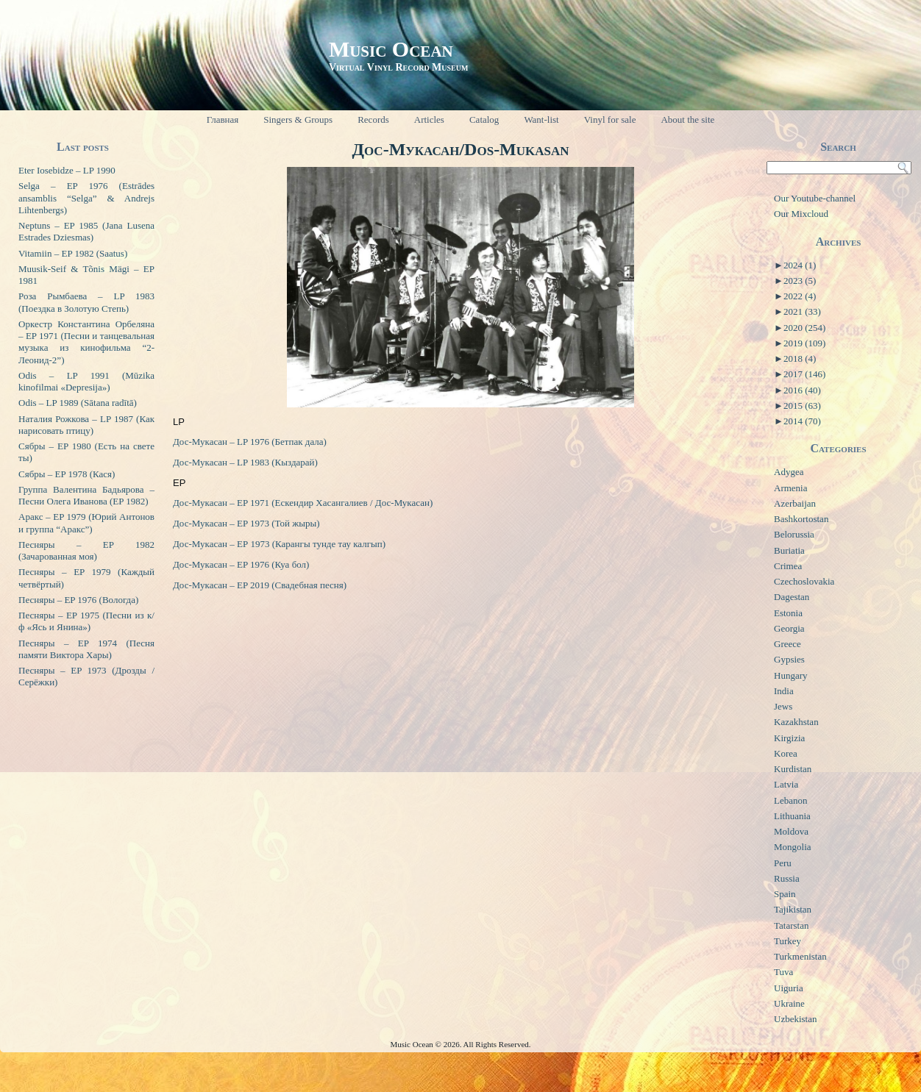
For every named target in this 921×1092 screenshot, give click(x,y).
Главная (223, 119)
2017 (804, 373)
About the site (687, 119)
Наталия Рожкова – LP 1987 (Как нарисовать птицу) (86, 424)
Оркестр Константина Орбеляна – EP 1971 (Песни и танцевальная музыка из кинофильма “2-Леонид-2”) (86, 341)
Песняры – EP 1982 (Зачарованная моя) (86, 550)
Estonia (788, 612)
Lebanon (790, 800)
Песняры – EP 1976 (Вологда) (78, 599)
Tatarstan (791, 925)
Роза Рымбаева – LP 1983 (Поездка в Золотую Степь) (86, 301)
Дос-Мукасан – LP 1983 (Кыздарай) (245, 462)
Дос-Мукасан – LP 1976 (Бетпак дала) (250, 441)
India (784, 690)
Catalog (484, 119)
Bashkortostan (801, 518)
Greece (787, 643)
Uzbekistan (795, 1018)
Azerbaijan (795, 503)
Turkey (787, 940)
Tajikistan (792, 909)
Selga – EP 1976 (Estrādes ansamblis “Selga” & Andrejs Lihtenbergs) (86, 197)
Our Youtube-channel (815, 198)
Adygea (788, 471)
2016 (802, 390)
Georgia (789, 628)
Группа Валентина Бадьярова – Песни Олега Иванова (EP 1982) (86, 495)
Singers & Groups (298, 119)
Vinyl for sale (610, 119)
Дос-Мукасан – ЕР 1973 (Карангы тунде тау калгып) (279, 543)
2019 (804, 343)
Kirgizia (789, 737)
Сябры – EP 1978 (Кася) (66, 473)
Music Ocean (391, 49)
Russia (787, 878)
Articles (429, 119)
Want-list (541, 119)
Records (373, 119)
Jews (783, 706)
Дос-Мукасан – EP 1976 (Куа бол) (241, 564)
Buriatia (789, 550)
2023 (799, 280)
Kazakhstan (796, 721)
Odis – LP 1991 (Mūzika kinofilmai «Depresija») (86, 381)
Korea (785, 753)
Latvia (786, 784)
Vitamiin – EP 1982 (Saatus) (72, 253)
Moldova (791, 831)
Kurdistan (792, 768)
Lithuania (792, 815)
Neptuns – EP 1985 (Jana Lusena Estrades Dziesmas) (86, 231)
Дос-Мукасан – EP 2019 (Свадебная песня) (259, 584)
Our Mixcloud (801, 213)
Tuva (783, 971)
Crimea (788, 565)
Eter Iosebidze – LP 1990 (66, 170)
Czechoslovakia (804, 581)
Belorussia (794, 534)
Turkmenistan (800, 956)
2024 (799, 265)
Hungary (791, 675)
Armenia (790, 487)
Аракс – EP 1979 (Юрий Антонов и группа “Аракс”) (86, 522)
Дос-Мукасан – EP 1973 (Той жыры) (246, 523)
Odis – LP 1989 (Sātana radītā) (77, 402)
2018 (799, 358)
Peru (783, 862)
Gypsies (789, 659)
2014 (802, 421)
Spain (785, 893)
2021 (802, 311)
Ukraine (789, 1003)
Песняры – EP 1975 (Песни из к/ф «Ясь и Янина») (86, 621)
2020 (804, 327)
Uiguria (788, 987)
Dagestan (791, 596)
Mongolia (792, 846)
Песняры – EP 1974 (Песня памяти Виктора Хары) (86, 649)
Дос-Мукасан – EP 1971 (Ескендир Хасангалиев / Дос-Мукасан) (303, 502)
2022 (799, 295)
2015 (802, 405)
